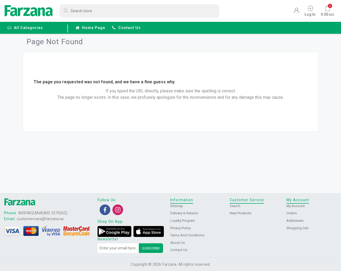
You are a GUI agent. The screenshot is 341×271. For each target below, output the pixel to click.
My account (295, 206)
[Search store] (139, 11)
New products (240, 213)
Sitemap (176, 206)
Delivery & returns (184, 213)
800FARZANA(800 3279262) (42, 213)
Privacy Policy (180, 228)
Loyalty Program (182, 221)
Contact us (126, 28)
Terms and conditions (187, 235)
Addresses (294, 221)
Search (235, 206)
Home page (90, 28)
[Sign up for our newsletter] (118, 248)
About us (177, 243)
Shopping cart (297, 228)
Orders (291, 213)
